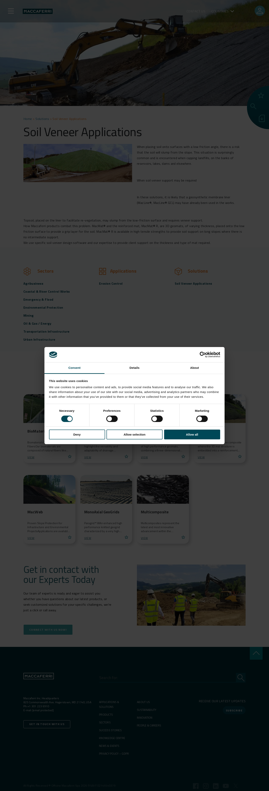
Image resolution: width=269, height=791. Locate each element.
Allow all (192, 434)
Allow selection (134, 434)
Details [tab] (134, 367)
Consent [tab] (74, 367)
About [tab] (194, 367)
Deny (77, 434)
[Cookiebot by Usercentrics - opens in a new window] (202, 355)
